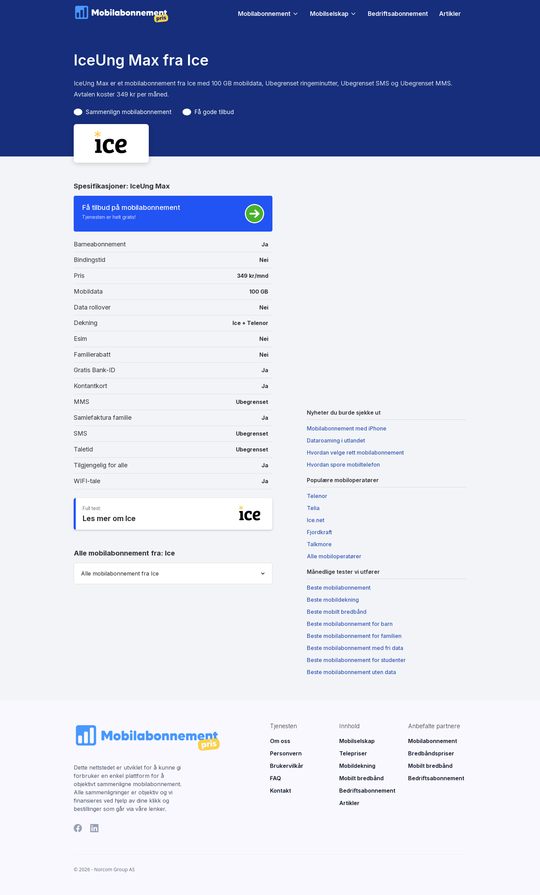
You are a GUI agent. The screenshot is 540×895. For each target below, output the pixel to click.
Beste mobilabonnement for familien (354, 635)
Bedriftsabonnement (398, 13)
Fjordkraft (319, 532)
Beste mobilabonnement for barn (350, 623)
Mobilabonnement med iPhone (346, 428)
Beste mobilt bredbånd (336, 611)
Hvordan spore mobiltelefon (343, 464)
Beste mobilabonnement (339, 587)
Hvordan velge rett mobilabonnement (355, 452)
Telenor (317, 495)
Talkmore (319, 544)
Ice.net (315, 520)
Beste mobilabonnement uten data (351, 672)
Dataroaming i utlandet (336, 440)
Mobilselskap (329, 13)
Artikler (450, 13)
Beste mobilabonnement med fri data (355, 647)
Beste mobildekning (333, 599)
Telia (313, 508)
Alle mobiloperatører (334, 556)
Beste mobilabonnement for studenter (356, 660)
